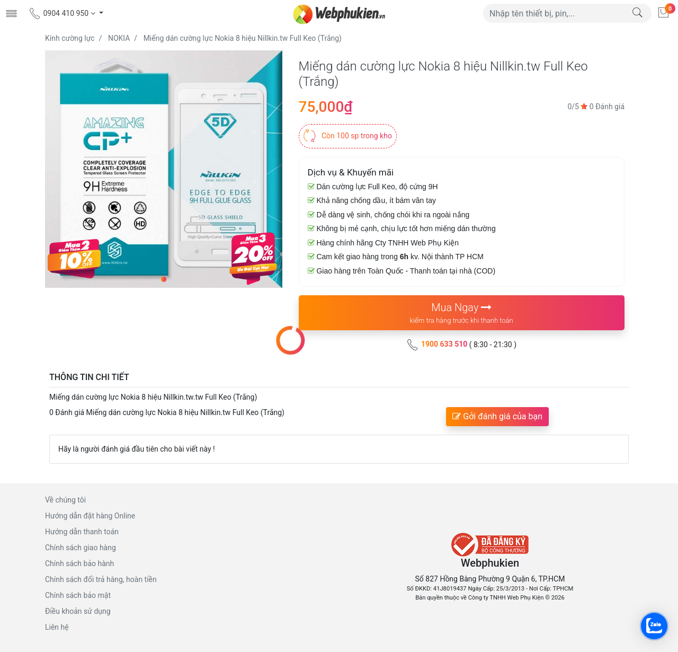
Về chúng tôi (65, 500)
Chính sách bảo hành (79, 563)
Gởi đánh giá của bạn (497, 416)
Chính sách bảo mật (78, 595)
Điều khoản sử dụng (78, 611)
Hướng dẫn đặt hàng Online (90, 516)
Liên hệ (57, 627)
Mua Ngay (462, 313)
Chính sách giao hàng (80, 547)
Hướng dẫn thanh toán (82, 531)
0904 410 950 (63, 13)
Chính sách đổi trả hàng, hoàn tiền (101, 579)
